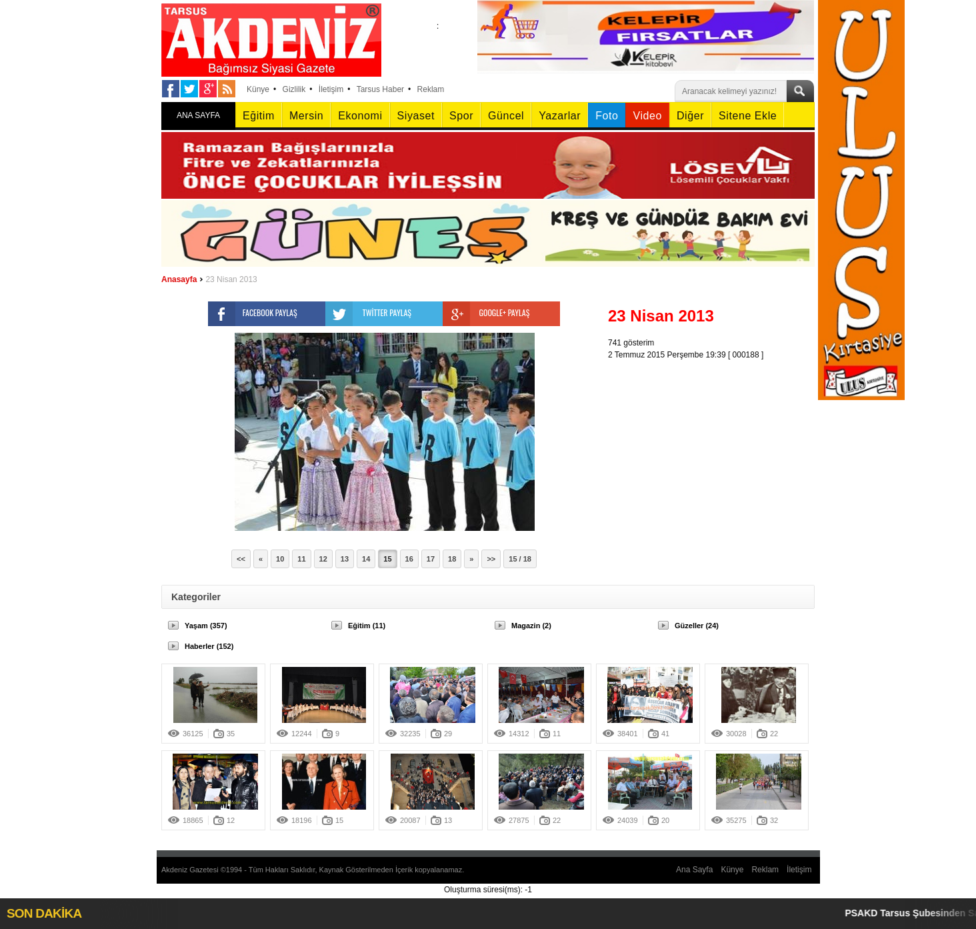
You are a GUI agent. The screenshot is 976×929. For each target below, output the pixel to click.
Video (647, 115)
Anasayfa (179, 279)
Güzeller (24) (697, 626)
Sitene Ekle (748, 115)
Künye (258, 89)
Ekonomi (360, 115)
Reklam (431, 89)
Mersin (306, 115)
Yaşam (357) (206, 626)
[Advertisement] (715, 444)
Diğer (690, 115)
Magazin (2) (531, 626)
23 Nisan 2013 (231, 279)
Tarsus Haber (380, 89)
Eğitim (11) (366, 626)
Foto (606, 115)
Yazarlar (560, 115)
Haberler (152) (209, 646)
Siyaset (416, 115)
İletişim (331, 89)
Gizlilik (294, 89)
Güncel (506, 115)
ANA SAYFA (198, 115)
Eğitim (259, 115)
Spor (461, 115)
